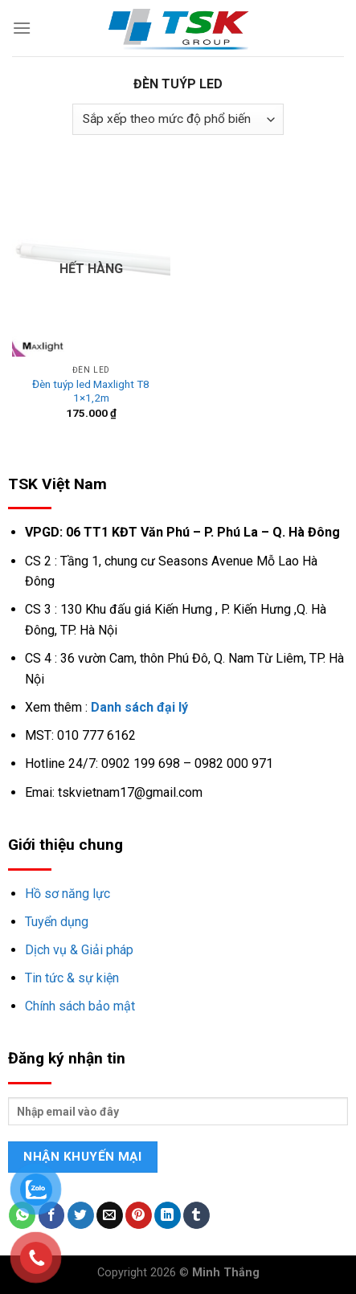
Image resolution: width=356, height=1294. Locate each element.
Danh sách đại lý (139, 707)
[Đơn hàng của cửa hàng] (177, 119)
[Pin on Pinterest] (138, 1215)
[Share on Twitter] (81, 1215)
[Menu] (21, 27)
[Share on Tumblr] (196, 1215)
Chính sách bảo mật (80, 1006)
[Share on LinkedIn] (167, 1215)
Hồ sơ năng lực (67, 893)
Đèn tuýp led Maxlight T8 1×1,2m (90, 391)
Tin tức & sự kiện (72, 978)
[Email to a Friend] (109, 1215)
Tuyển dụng (56, 921)
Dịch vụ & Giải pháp (79, 949)
